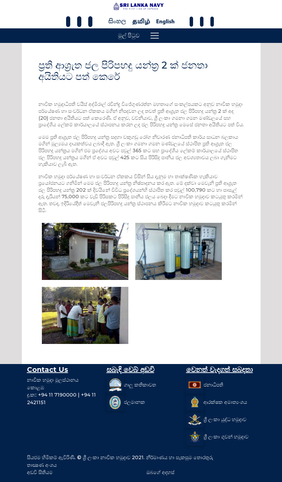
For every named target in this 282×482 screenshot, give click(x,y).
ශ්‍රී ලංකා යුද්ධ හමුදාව (224, 419)
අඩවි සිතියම (40, 472)
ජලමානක (134, 402)
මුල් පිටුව (129, 35)
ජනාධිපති (213, 385)
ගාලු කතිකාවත (140, 385)
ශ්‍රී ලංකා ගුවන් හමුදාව (225, 437)
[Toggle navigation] (154, 35)
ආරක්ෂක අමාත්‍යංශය (225, 402)
